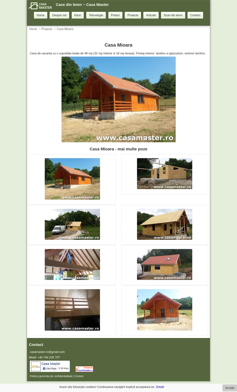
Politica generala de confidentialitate (51, 376)
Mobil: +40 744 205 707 (44, 357)
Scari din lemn (173, 15)
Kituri (77, 15)
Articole (151, 15)
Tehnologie (96, 15)
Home (41, 15)
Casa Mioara (65, 29)
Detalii (160, 386)
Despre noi (59, 15)
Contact (195, 15)
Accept (229, 387)
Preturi (115, 15)
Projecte (46, 29)
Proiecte (132, 15)
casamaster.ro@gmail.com (47, 351)
